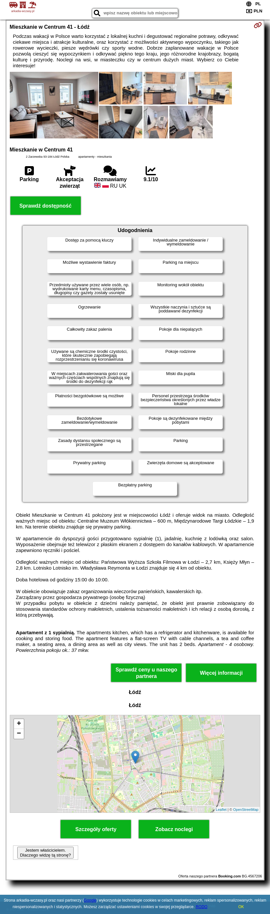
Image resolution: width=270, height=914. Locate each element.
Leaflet (221, 810)
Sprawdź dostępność (46, 206)
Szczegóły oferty (95, 829)
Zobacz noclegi (174, 829)
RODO (201, 907)
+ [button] (19, 724)
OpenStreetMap (246, 810)
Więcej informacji (221, 673)
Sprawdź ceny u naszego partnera (146, 673)
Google (90, 900)
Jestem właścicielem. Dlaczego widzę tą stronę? (45, 853)
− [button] (19, 734)
